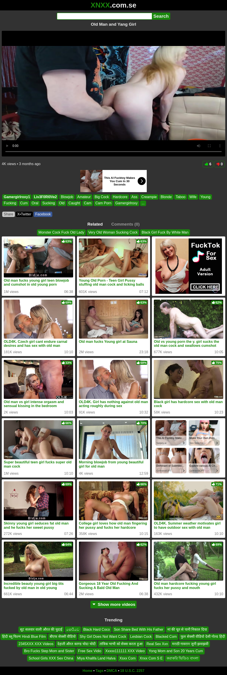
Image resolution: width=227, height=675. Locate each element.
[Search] (104, 16)
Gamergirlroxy (126, 203)
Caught (74, 203)
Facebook (43, 214)
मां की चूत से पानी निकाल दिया (187, 629)
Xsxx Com (127, 658)
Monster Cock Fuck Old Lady (61, 232)
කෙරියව (72, 629)
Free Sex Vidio (89, 651)
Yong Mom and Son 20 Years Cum (176, 651)
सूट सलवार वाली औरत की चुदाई (41, 629)
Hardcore (120, 197)
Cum (24, 203)
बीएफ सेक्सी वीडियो (63, 637)
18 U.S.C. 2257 (132, 671)
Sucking (48, 203)
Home (87, 671)
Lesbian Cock (141, 637)
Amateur (83, 197)
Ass (134, 197)
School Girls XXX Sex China (51, 658)
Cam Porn (103, 203)
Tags (100, 671)
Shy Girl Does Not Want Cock (103, 637)
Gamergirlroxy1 (17, 197)
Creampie (149, 197)
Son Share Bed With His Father (138, 629)
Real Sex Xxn (157, 644)
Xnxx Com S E (151, 658)
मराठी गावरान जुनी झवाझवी (190, 644)
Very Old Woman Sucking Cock (113, 232)
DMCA (111, 671)
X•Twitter (24, 214)
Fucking (10, 203)
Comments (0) (125, 224)
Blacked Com (166, 637)
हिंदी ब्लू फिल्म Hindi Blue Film (24, 637)
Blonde (166, 197)
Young (205, 197)
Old (62, 203)
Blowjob (67, 197)
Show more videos (113, 604)
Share (8, 214)
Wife (192, 197)
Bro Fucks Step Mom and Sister (49, 651)
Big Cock (102, 197)
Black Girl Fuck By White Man (165, 232)
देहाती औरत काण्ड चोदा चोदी (76, 644)
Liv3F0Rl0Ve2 (45, 197)
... (143, 203)
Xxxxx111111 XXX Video (125, 651)
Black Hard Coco (96, 629)
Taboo (181, 197)
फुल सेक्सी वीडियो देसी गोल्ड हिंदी (203, 637)
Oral (35, 203)
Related (95, 224)
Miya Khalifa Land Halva (96, 658)
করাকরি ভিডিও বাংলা (182, 658)
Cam (87, 203)
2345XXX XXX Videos (36, 644)
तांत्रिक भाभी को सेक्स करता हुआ (121, 644)
